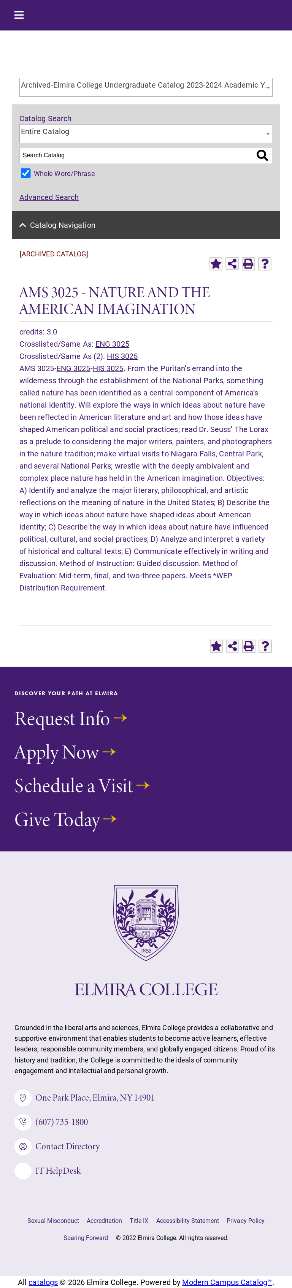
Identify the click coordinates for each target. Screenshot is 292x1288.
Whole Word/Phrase (64, 173)
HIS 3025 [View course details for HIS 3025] (122, 356)
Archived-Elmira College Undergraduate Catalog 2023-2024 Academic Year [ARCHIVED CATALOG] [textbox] (147, 85)
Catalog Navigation (62, 225)
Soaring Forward (85, 1238)
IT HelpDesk (47, 1171)
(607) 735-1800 (51, 1122)
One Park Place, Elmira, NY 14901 (84, 1098)
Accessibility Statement (187, 1220)
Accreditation (104, 1220)
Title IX (139, 1220)
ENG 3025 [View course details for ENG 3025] (112, 344)
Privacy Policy (246, 1220)
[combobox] (146, 87)
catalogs (43, 1282)
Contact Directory (57, 1146)
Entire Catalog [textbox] (45, 131)
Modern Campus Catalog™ (227, 1282)
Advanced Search (49, 197)
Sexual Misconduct (53, 1220)
